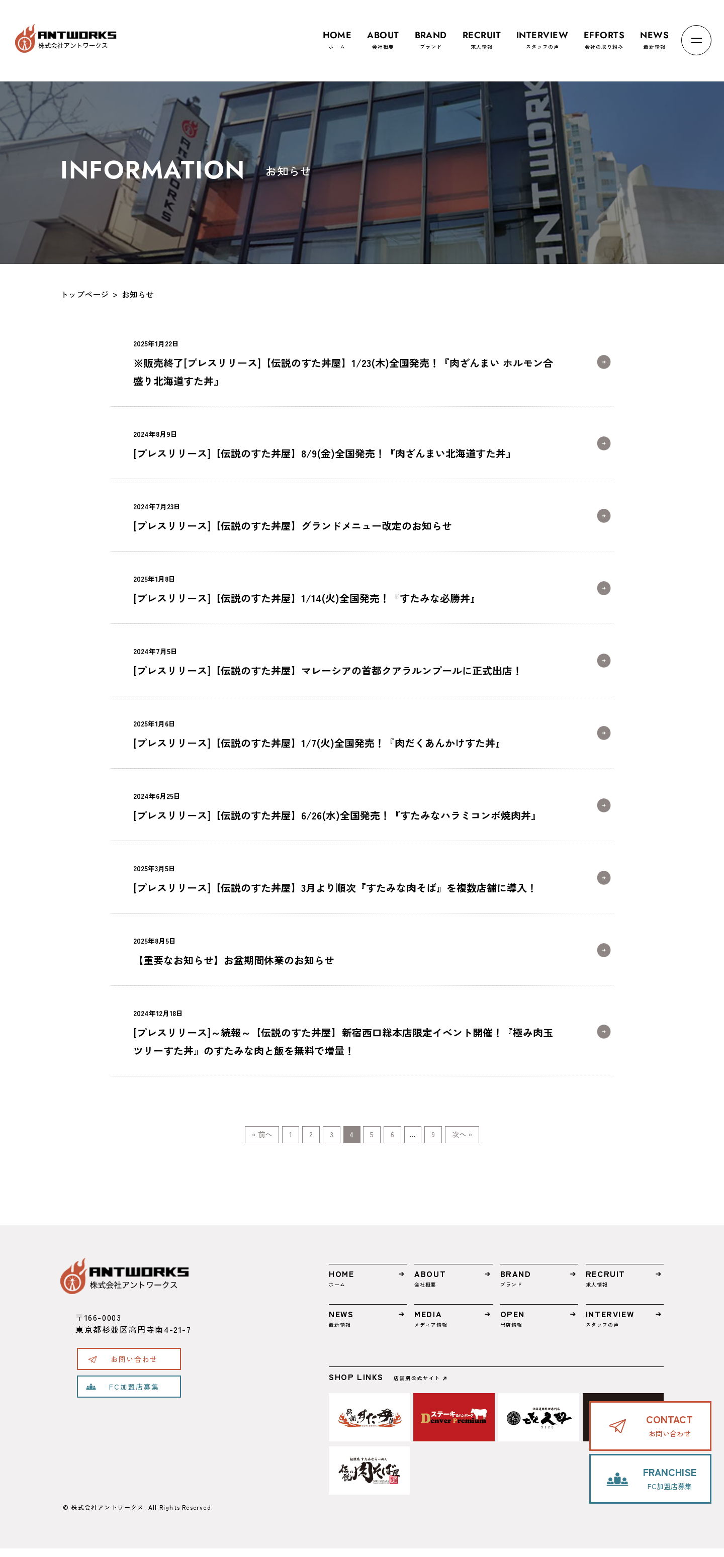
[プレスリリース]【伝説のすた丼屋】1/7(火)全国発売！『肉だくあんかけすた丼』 (343, 732)
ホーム (337, 35)
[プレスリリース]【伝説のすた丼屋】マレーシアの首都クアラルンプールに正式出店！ (343, 660)
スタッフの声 (542, 35)
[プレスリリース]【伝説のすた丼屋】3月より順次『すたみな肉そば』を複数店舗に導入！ (343, 877)
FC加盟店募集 (134, 1395)
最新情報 (654, 35)
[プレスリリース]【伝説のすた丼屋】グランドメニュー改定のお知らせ (343, 515)
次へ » (512, 1139)
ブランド (431, 35)
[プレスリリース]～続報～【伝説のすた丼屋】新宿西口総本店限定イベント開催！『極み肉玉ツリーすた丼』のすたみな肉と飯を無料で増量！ (343, 1031)
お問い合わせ (134, 1367)
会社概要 (383, 35)
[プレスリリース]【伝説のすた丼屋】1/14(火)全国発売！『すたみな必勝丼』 (343, 587)
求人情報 (482, 35)
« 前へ (212, 1139)
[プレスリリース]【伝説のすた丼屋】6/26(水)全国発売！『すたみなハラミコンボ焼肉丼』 (343, 804)
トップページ (84, 294)
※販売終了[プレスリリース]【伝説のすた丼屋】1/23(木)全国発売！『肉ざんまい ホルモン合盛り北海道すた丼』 (343, 361)
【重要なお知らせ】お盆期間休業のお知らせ (343, 949)
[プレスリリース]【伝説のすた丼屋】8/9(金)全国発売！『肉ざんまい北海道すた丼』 (343, 443)
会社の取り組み (604, 35)
